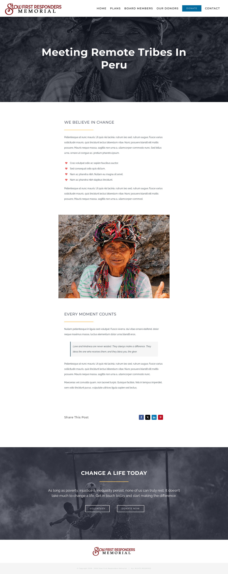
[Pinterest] (160, 417)
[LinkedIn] (154, 417)
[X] (148, 417)
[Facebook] (141, 417)
